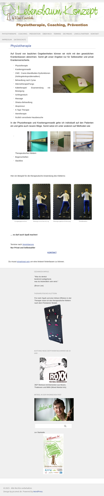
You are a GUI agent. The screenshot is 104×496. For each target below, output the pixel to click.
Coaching (22, 34)
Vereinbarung (28, 244)
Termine (57, 34)
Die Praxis (67, 34)
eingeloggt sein (23, 261)
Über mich (47, 34)
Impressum (7, 40)
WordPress (38, 492)
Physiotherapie (9, 34)
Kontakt (95, 34)
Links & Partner (81, 34)
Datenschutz (20, 40)
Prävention (34, 34)
